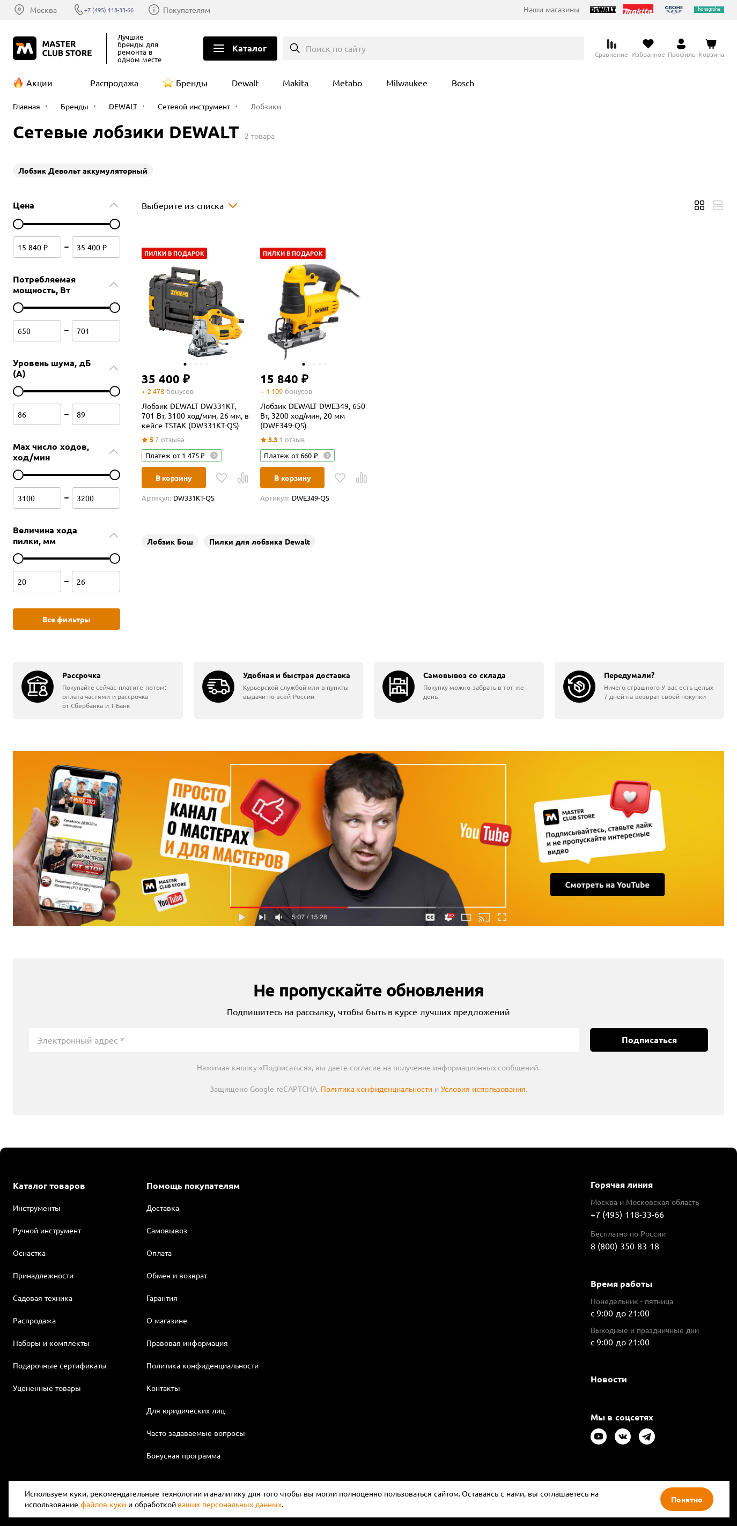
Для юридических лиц (185, 1410)
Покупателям (207, 9)
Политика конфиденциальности (377, 1088)
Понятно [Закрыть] (687, 1499)
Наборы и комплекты (51, 1343)
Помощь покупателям (193, 1185)
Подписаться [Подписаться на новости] (649, 1039)
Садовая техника (42, 1297)
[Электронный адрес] (304, 1040)
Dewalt (245, 82)
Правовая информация (187, 1343)
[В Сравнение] (243, 477)
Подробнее (368, 838)
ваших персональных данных (230, 1504)
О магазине (166, 1320)
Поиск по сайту (336, 48)
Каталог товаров (49, 1185)
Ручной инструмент (47, 1230)
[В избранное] (221, 477)
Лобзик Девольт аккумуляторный (83, 170)
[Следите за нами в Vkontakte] (623, 1436)
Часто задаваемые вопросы (195, 1433)
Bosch (463, 82)
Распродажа (114, 82)
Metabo (347, 82)
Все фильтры (66, 619)
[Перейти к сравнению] (611, 48)
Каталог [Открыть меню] (249, 48)
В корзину (174, 477)
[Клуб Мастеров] (54, 48)
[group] (98, 690)
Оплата (159, 1252)
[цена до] (114, 224)
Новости (609, 1378)
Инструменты (37, 1207)
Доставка (162, 1207)
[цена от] (18, 224)
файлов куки (103, 1504)
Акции (39, 82)
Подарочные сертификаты (60, 1365)
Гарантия (162, 1297)
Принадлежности (43, 1275)
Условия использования (483, 1088)
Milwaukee (407, 82)
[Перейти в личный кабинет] (681, 48)
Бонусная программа (183, 1455)
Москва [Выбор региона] (43, 9)
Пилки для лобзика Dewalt (259, 541)
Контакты (163, 1388)
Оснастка (29, 1252)
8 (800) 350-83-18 (625, 1245)
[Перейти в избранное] (648, 48)
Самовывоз (166, 1230)
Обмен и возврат (176, 1275)
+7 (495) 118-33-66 (121, 9)
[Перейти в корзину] (711, 48)
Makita (295, 82)
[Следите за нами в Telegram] (647, 1436)
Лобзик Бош (170, 541)
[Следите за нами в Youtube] (599, 1436)
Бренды (192, 82)
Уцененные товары (47, 1388)
